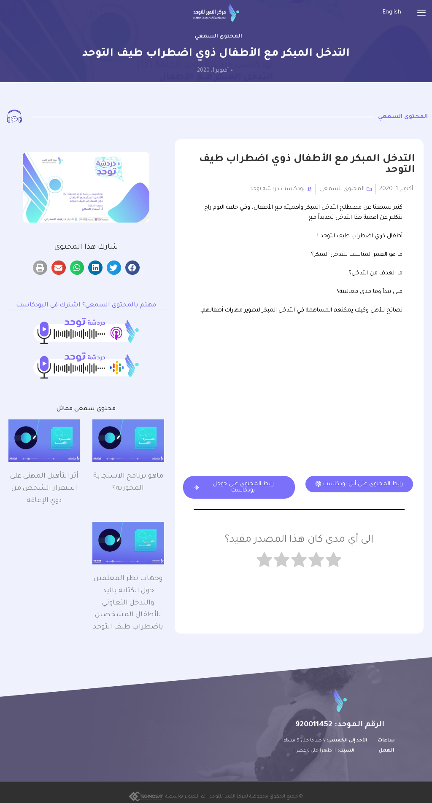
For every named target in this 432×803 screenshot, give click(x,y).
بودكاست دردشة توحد (277, 189)
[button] (132, 268)
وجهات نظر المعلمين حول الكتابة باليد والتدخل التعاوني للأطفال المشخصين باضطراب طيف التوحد (128, 603)
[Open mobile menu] (421, 12)
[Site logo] (216, 12)
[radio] (333, 562)
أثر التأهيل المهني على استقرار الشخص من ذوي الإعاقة (44, 489)
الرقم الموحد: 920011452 (339, 725)
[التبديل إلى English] (391, 13)
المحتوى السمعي (218, 37)
